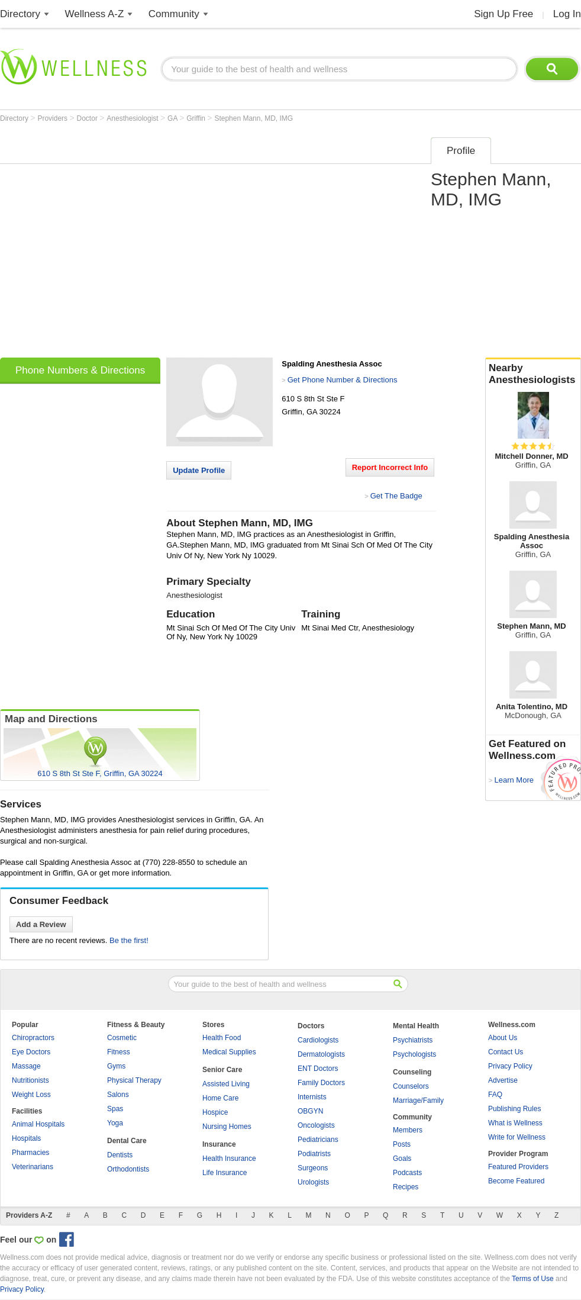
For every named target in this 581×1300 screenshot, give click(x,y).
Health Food (221, 1038)
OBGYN (310, 1111)
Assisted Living (226, 1084)
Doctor (88, 118)
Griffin (196, 118)
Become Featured (516, 1181)
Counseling (412, 1072)
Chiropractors (33, 1038)
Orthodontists (128, 1169)
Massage (26, 1066)
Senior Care (222, 1070)
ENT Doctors (318, 1068)
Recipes (405, 1187)
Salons (118, 1094)
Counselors (411, 1086)
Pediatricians (318, 1139)
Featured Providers (518, 1167)
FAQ (495, 1094)
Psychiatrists (412, 1040)
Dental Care (127, 1141)
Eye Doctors (31, 1052)
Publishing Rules (514, 1109)
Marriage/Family (418, 1100)
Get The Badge (396, 495)
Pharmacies (30, 1152)
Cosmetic (122, 1038)
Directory (20, 14)
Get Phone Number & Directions (343, 379)
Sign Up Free (503, 14)
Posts (402, 1144)
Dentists (120, 1155)
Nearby (533, 374)
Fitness (118, 1052)
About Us (502, 1038)
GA (173, 118)
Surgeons (313, 1168)
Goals (402, 1158)
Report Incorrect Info (390, 467)
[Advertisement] (112, 243)
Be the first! (129, 940)
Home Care (220, 1098)
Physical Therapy (134, 1080)
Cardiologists (318, 1040)
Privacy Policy (510, 1066)
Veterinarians (32, 1167)
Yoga (115, 1123)
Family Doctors (321, 1083)
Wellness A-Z (94, 14)
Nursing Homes (226, 1126)
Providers (53, 118)
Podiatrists (314, 1154)
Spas (115, 1109)
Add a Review (41, 924)
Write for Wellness (517, 1137)
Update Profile (199, 470)
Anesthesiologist (133, 118)
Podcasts (407, 1173)
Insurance (219, 1144)
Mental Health (416, 1026)
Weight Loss (31, 1094)
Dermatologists (321, 1054)
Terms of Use (533, 1279)
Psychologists (414, 1054)
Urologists (313, 1182)
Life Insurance (224, 1173)
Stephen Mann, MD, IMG (253, 118)
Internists (312, 1097)
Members (407, 1130)
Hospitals (26, 1138)
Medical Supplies (229, 1052)
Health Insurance (229, 1158)
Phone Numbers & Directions (80, 370)
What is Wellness (515, 1123)
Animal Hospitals (38, 1124)
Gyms (116, 1066)
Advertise (503, 1080)
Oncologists (316, 1125)
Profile (461, 150)
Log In (567, 14)
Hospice (215, 1112)
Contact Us (505, 1052)
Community (174, 14)
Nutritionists (30, 1080)
